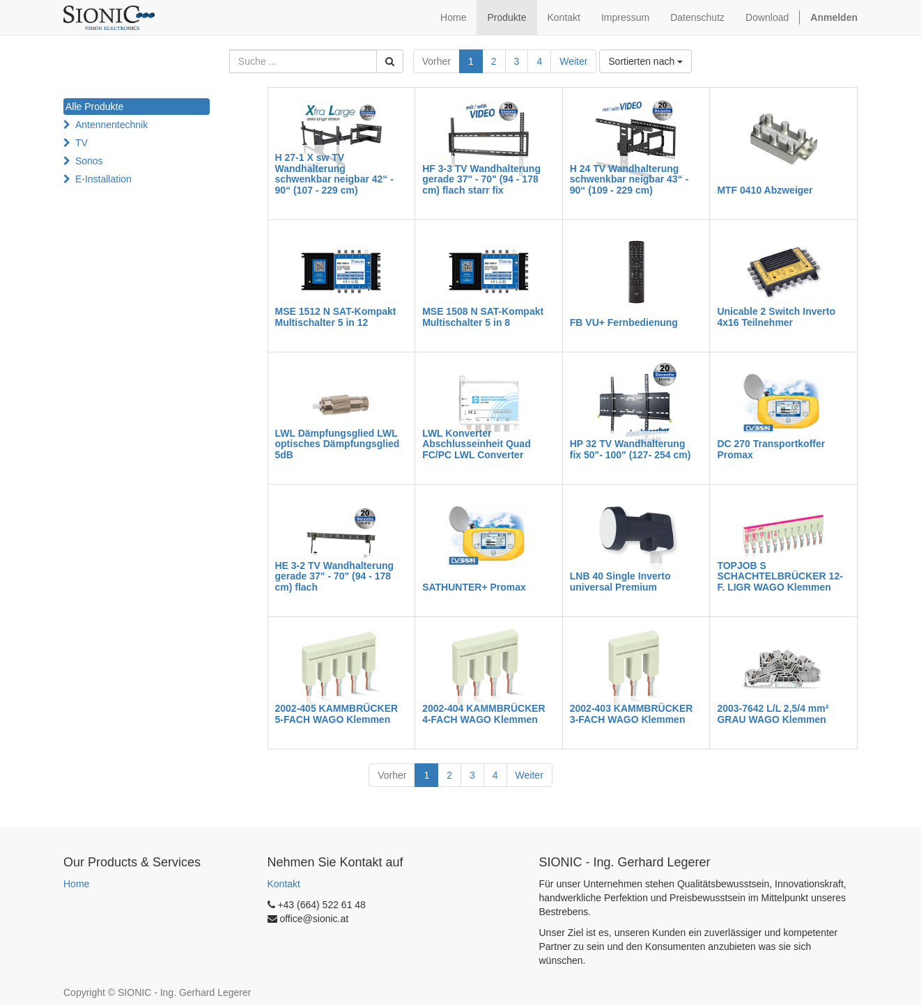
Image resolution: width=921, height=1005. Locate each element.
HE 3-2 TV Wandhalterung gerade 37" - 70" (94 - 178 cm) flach (334, 576)
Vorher (436, 61)
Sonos (89, 160)
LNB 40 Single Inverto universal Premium (620, 581)
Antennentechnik (111, 124)
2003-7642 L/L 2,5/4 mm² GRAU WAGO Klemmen (772, 713)
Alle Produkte (94, 106)
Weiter (573, 61)
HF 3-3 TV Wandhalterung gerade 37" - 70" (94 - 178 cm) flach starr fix (481, 179)
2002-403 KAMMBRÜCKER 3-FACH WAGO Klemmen (631, 713)
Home (76, 883)
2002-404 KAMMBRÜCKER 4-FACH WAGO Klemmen (483, 713)
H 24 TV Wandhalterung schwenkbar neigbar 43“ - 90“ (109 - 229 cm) (629, 179)
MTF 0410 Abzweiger (764, 190)
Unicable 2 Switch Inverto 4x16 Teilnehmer (776, 316)
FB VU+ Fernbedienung (624, 322)
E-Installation (103, 179)
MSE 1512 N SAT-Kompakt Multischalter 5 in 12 (335, 316)
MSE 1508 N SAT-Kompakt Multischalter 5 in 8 (482, 316)
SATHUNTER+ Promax (474, 587)
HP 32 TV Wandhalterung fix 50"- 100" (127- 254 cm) (630, 449)
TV (81, 142)
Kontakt (284, 883)
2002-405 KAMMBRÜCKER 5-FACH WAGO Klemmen (336, 713)
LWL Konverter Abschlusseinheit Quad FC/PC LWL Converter (476, 444)
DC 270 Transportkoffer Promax (771, 449)
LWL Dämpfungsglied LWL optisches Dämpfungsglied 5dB (337, 444)
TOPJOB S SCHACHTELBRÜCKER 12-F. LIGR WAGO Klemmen (779, 576)
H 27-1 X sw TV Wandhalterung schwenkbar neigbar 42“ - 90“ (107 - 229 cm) (334, 173)
